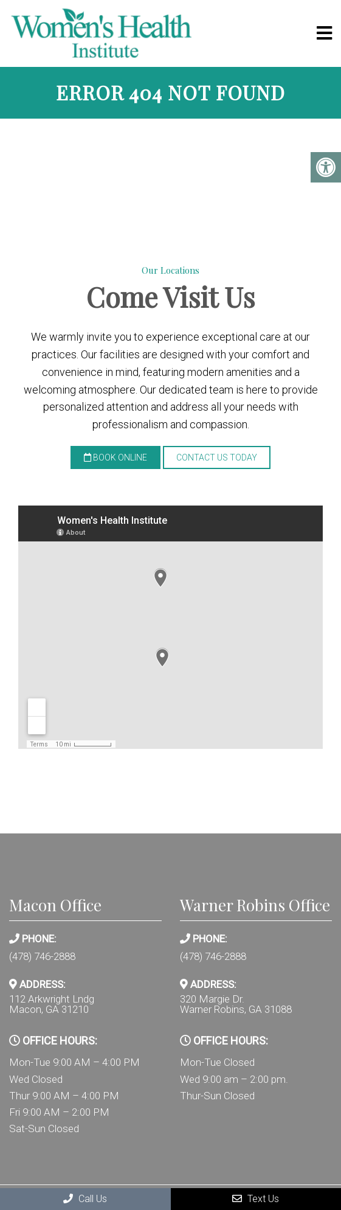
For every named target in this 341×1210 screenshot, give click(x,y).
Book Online (115, 457)
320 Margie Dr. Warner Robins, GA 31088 (236, 1004)
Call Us (85, 1199)
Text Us (255, 1199)
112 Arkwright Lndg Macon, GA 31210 (51, 1004)
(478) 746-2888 (42, 956)
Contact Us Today (216, 457)
